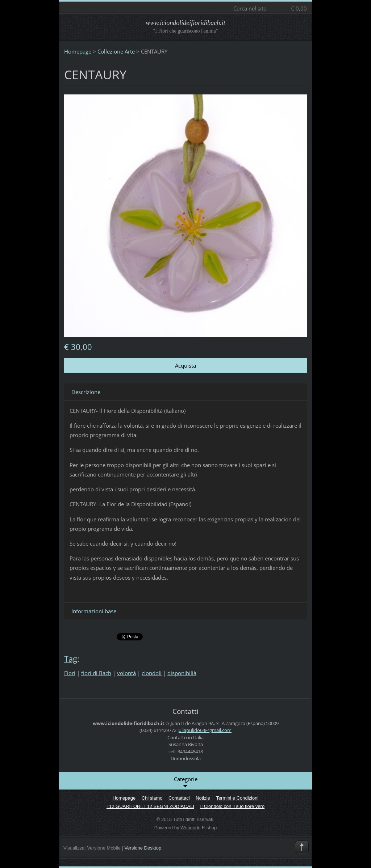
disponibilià (181, 673)
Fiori (69, 673)
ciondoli (152, 673)
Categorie (185, 782)
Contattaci (178, 798)
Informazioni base (93, 611)
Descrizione (85, 391)
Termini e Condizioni (237, 798)
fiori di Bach (96, 673)
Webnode (190, 827)
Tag (70, 658)
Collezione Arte (116, 51)
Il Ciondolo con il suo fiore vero (232, 806)
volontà (126, 673)
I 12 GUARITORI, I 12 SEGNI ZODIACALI (150, 806)
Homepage (77, 51)
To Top (302, 847)
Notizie (203, 798)
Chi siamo (152, 798)
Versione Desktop (142, 848)
